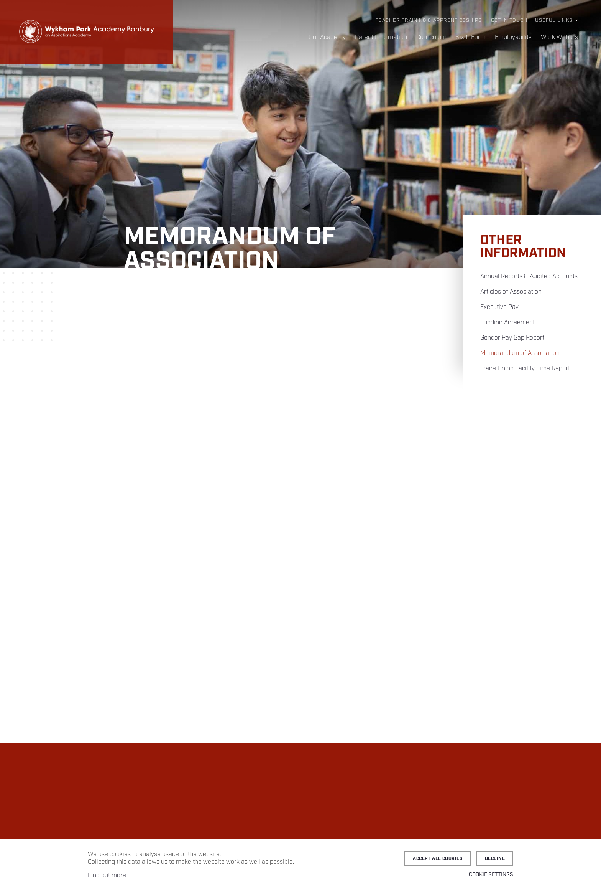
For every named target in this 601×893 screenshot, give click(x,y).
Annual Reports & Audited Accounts (529, 276)
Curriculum (431, 37)
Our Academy (327, 37)
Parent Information (381, 37)
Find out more (107, 876)
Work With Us (559, 37)
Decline (495, 859)
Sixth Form (471, 37)
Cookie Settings (491, 874)
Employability (513, 37)
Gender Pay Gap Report (512, 338)
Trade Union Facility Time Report (525, 369)
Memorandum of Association (520, 353)
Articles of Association (511, 292)
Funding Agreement (507, 323)
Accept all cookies (438, 859)
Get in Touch (509, 20)
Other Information (523, 247)
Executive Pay (499, 307)
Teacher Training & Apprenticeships (429, 20)
